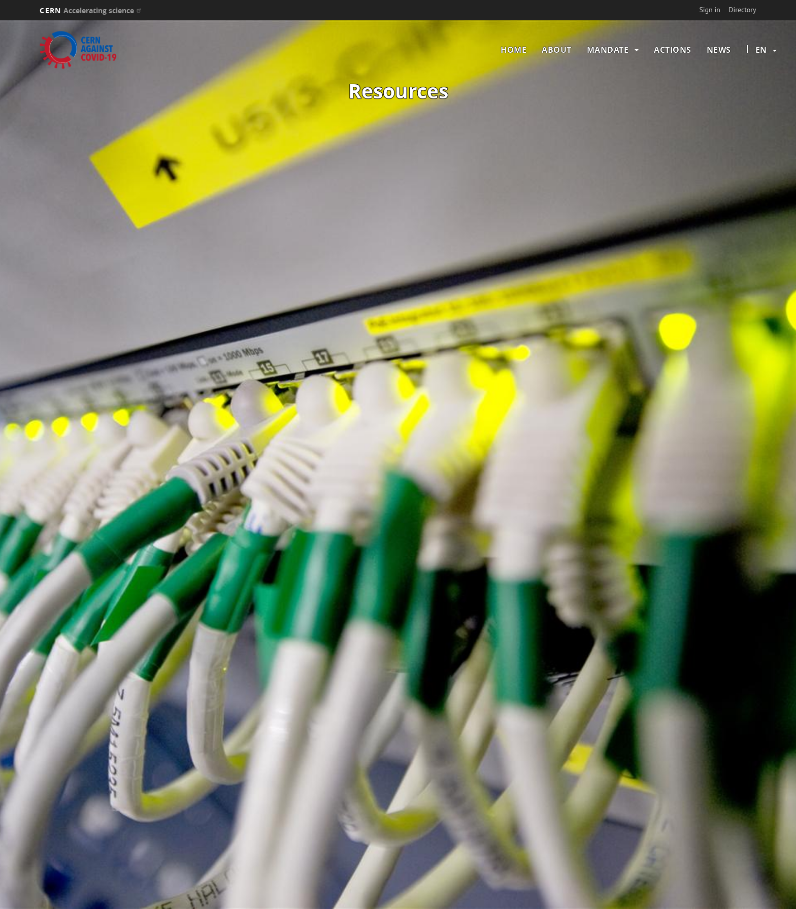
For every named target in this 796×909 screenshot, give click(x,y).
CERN (92, 10)
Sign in (709, 9)
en (761, 49)
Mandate (608, 49)
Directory (742, 9)
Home (513, 49)
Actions (672, 49)
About (557, 49)
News (719, 49)
